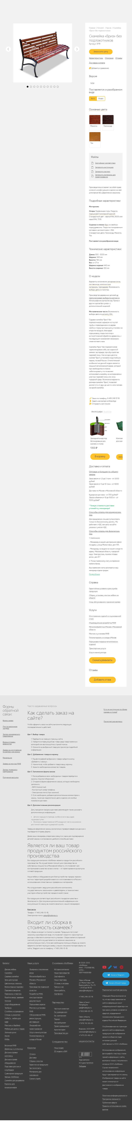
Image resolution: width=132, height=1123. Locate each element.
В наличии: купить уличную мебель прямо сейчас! (66, 2)
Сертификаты (59, 979)
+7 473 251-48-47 (81, 9)
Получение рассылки (11, 784)
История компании (61, 972)
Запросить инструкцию (104, 169)
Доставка (32, 1060)
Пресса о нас (59, 990)
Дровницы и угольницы (14, 1052)
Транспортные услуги (97, 650)
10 (58, 87)
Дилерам (30, 11)
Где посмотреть (35, 1071)
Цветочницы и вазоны (13, 986)
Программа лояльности (111, 1102)
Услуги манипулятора (97, 654)
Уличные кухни (10, 1035)
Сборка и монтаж (36, 1064)
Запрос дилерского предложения (10, 776)
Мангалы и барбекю (12, 1028)
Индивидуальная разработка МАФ (102, 624)
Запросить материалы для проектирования (105, 177)
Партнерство (57, 1005)
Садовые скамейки (12, 979)
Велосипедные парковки (14, 990)
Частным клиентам (61, 1011)
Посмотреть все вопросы (113, 725)
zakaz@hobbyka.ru (57, 14)
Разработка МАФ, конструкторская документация (36, 1000)
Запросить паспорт (102, 173)
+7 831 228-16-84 (81, 14)
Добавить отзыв (102, 681)
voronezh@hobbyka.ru (87, 1034)
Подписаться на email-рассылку (114, 993)
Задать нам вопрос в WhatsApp (102, 402)
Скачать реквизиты (102, 661)
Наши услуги (32, 966)
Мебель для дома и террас (15, 1031)
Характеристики (96, 59)
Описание (109, 59)
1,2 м (92, 84)
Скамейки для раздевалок (14, 1083)
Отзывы (118, 59)
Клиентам (31, 1051)
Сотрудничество (58, 1044)
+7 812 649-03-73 (56, 11)
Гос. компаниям (60, 1018)
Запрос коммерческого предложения (11, 738)
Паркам (57, 1022)
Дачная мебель (10, 972)
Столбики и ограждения (14, 1014)
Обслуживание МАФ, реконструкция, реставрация (37, 1021)
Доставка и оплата (97, 64)
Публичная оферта (109, 1105)
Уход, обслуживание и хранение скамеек (104, 603)
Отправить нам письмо (99, 405)
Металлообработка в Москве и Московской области (37, 982)
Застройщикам (60, 1025)
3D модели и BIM (60, 1054)
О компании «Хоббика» (61, 966)
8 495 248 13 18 (55, 9)
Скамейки (8, 976)
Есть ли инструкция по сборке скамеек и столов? (115, 712)
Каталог (19, 8)
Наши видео (59, 1051)
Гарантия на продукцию (38, 1067)
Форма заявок (8, 722)
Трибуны (8, 1010)
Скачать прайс (35, 1081)
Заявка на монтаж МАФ (12, 769)
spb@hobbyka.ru (85, 1010)
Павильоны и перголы (13, 997)
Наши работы (21, 11)
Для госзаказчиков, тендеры (10, 729)
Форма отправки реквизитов (9, 746)
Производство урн (61, 1036)
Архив (7, 1038)
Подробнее (94, 576)
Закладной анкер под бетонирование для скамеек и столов (98, 442)
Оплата (32, 1057)
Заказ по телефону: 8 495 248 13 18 (104, 399)
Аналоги (107, 412)
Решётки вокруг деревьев (14, 1000)
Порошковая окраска (37, 1007)
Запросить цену (102, 52)
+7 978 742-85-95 (81, 11)
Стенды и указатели (12, 1017)
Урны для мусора (11, 983)
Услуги (37, 11)
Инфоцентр (21, 14)
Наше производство (30, 8)
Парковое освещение (12, 993)
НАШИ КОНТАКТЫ (86, 1044)
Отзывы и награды (61, 986)
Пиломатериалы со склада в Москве (102, 639)
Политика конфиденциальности (114, 1098)
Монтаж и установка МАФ (99, 635)
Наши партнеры (60, 983)
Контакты (29, 14)
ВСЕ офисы (67, 14)
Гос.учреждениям (60, 1015)
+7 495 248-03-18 (86, 999)
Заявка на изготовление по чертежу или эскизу (12, 755)
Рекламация (7, 762)
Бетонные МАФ (10, 1048)
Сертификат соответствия (105, 164)
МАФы (7, 1042)
